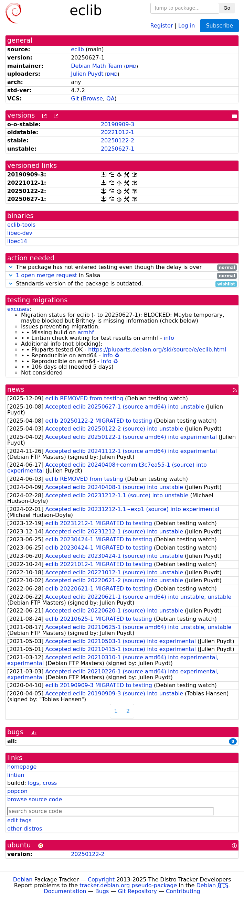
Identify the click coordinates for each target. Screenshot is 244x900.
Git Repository (137, 891)
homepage (21, 766)
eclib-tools (21, 224)
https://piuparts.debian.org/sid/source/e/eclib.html (157, 349)
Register (161, 25)
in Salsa (122, 276)
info (169, 338)
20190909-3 (117, 124)
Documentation (65, 891)
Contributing (183, 891)
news (15, 389)
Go (227, 8)
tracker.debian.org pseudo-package (128, 885)
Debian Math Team (96, 66)
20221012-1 (117, 132)
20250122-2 (117, 140)
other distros (24, 828)
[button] (10, 267)
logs (33, 783)
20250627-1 (117, 148)
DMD (131, 66)
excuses (18, 309)
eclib (77, 49)
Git (75, 98)
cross (50, 783)
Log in (186, 25)
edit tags (19, 820)
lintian (15, 775)
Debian (23, 879)
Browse (93, 98)
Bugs (102, 891)
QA (110, 98)
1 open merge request (46, 275)
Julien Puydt (87, 74)
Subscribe (219, 25)
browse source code (34, 799)
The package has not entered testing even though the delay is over (122, 267)
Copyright (101, 879)
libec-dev (19, 233)
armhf (85, 332)
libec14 (17, 241)
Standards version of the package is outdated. (122, 284)
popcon (17, 791)
